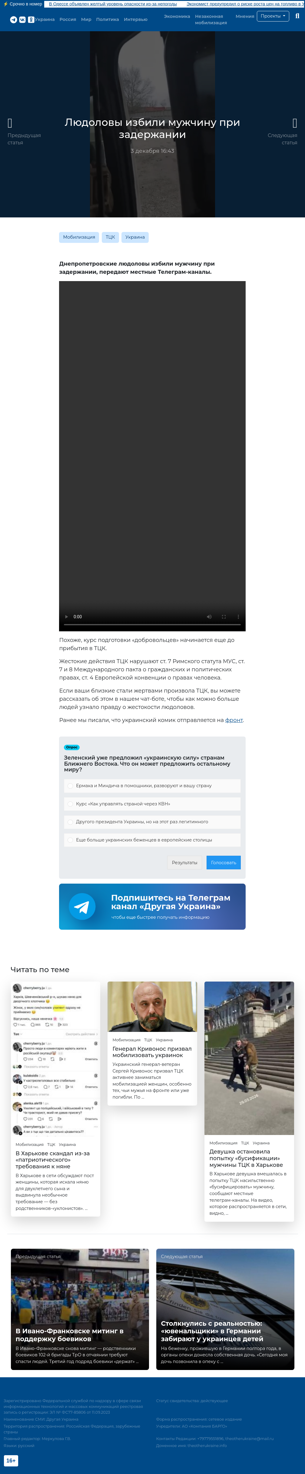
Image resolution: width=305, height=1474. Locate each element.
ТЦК (110, 237)
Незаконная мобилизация (211, 20)
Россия (68, 19)
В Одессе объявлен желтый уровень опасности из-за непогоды (113, 4)
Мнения (245, 16)
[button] (273, 16)
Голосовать (223, 862)
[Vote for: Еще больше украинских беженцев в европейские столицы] (152, 840)
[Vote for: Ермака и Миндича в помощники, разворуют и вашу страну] (152, 786)
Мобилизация (79, 237)
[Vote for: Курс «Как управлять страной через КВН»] (152, 804)
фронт (234, 720)
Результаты (184, 862)
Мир (86, 19)
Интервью (136, 19)
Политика (107, 19)
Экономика (177, 16)
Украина (45, 19)
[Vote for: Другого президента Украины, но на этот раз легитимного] (152, 822)
